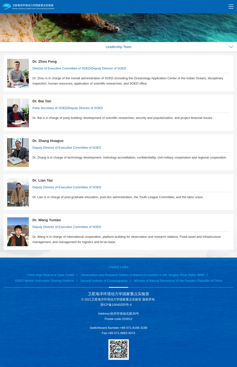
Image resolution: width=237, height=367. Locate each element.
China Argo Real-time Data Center (50, 275)
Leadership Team (118, 47)
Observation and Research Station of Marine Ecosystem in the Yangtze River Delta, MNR (142, 275)
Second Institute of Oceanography (104, 280)
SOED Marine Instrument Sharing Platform (44, 280)
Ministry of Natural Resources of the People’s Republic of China (178, 280)
